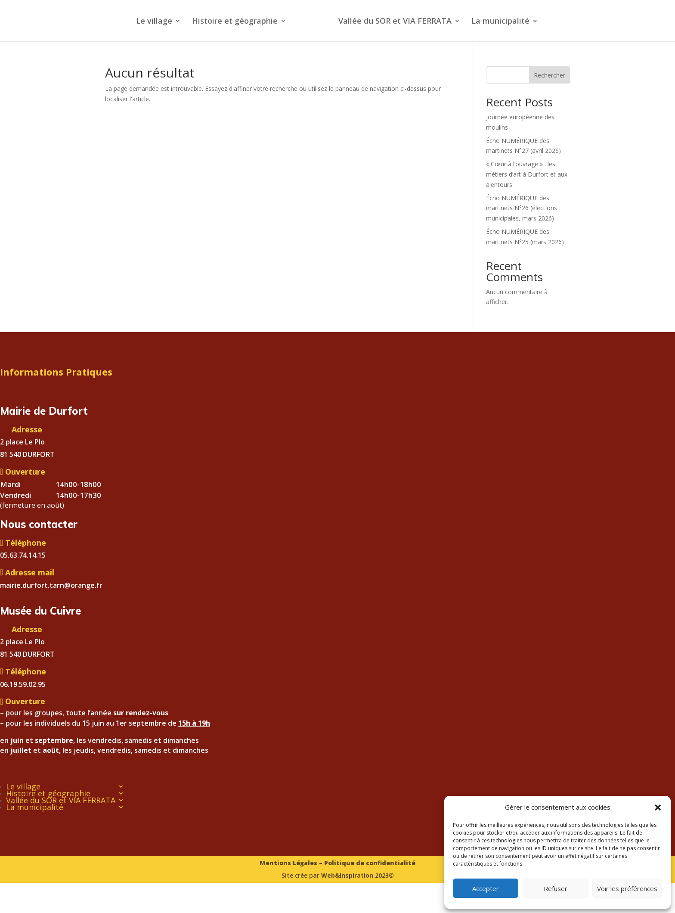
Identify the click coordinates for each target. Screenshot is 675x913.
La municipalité (500, 22)
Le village (154, 22)
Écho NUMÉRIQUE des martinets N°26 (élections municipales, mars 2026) (521, 208)
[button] (657, 807)
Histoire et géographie (235, 22)
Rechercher (549, 75)
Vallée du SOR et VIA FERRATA (395, 22)
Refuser (555, 888)
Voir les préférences (627, 888)
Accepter (485, 888)
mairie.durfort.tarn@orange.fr (51, 585)
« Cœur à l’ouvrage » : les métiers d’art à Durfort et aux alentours (526, 174)
